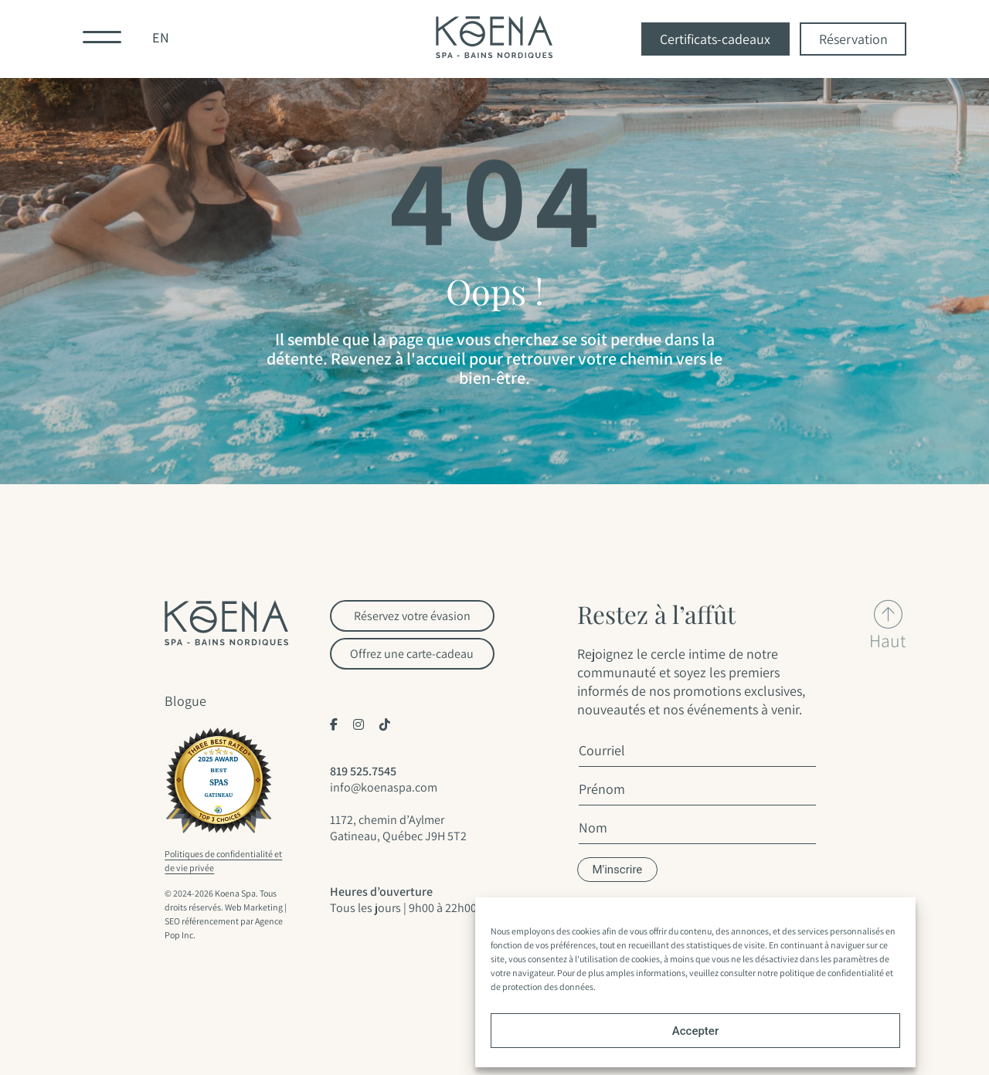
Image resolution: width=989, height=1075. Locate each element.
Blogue (185, 701)
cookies (586, 931)
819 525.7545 (363, 771)
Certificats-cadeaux (715, 39)
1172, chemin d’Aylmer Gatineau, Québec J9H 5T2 (398, 828)
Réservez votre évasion (412, 616)
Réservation (853, 39)
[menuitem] (160, 39)
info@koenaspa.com (383, 787)
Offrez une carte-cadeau (412, 654)
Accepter (695, 1031)
